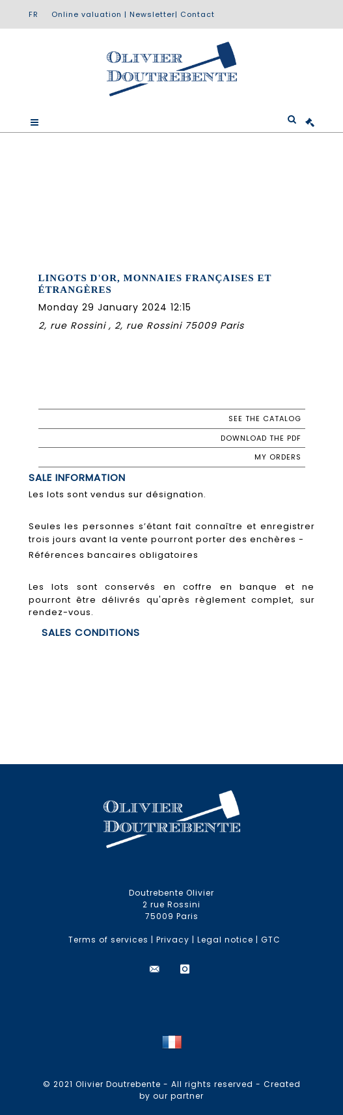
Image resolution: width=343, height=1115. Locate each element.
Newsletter (152, 14)
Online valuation (86, 14)
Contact (197, 14)
